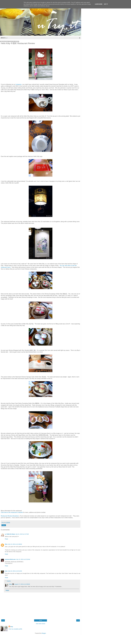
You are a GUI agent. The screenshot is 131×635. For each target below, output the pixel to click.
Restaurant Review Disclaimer (10, 516)
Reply (6, 539)
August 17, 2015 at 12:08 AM (22, 584)
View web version (40, 623)
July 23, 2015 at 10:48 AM (15, 544)
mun (6, 571)
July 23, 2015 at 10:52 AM (23, 559)
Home (40, 620)
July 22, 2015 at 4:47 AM (22, 534)
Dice (6, 544)
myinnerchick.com (10, 559)
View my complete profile (15, 629)
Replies (9, 581)
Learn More (98, 4)
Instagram (19, 84)
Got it (106, 4)
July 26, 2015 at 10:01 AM (15, 571)
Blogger (44, 633)
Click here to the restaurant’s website (12, 512)
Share (3, 525)
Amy (10, 584)
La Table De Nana (10, 534)
